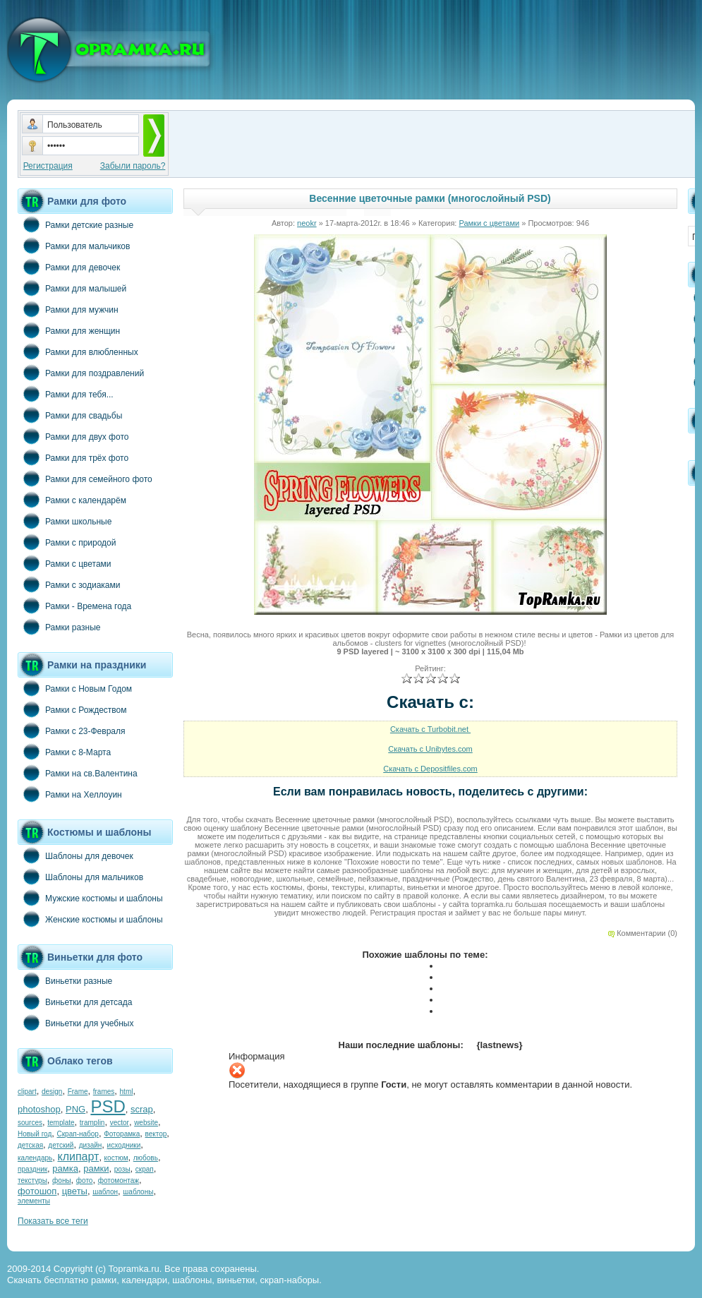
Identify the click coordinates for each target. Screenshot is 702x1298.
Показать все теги (53, 1221)
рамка (65, 1168)
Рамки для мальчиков (74, 245)
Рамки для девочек (69, 266)
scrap (142, 1109)
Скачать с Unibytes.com (430, 749)
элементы (34, 1201)
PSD (107, 1106)
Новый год (35, 1134)
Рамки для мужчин (68, 309)
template (60, 1122)
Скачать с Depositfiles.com (430, 768)
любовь (145, 1158)
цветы (74, 1191)
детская (30, 1145)
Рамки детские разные (75, 224)
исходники (124, 1145)
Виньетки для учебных (75, 1022)
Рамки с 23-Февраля (72, 730)
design (52, 1091)
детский (60, 1145)
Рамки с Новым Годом (75, 688)
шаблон (105, 1192)
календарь (35, 1158)
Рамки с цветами (64, 563)
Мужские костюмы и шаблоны (90, 897)
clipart (27, 1091)
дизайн (90, 1145)
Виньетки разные (65, 980)
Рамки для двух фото (73, 436)
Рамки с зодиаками (69, 584)
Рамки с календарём (72, 499)
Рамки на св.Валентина (78, 772)
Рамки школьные (64, 520)
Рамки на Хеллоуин (70, 794)
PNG (75, 1109)
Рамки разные (59, 626)
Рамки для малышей (72, 288)
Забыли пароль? (133, 166)
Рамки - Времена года (74, 605)
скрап (144, 1169)
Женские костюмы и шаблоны (90, 919)
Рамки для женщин (69, 330)
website (146, 1122)
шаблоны (138, 1192)
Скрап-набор (78, 1134)
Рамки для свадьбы (70, 415)
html (126, 1091)
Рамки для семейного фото (85, 478)
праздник (32, 1169)
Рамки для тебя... (66, 393)
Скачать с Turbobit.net (430, 729)
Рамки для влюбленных (78, 351)
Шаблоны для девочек (75, 855)
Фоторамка (122, 1134)
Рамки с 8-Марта (64, 751)
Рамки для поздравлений (81, 372)
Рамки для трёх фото (73, 457)
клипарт (78, 1156)
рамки (96, 1168)
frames (104, 1091)
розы (122, 1169)
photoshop (39, 1109)
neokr (307, 223)
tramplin (92, 1122)
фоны (61, 1180)
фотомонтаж (118, 1180)
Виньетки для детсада (75, 1001)
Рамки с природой (67, 542)
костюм (116, 1158)
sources (30, 1122)
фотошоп (37, 1191)
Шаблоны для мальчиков (80, 876)
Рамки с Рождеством (72, 709)
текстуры (32, 1180)
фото (84, 1180)
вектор (156, 1134)
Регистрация (48, 166)
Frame (78, 1091)
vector (119, 1122)
